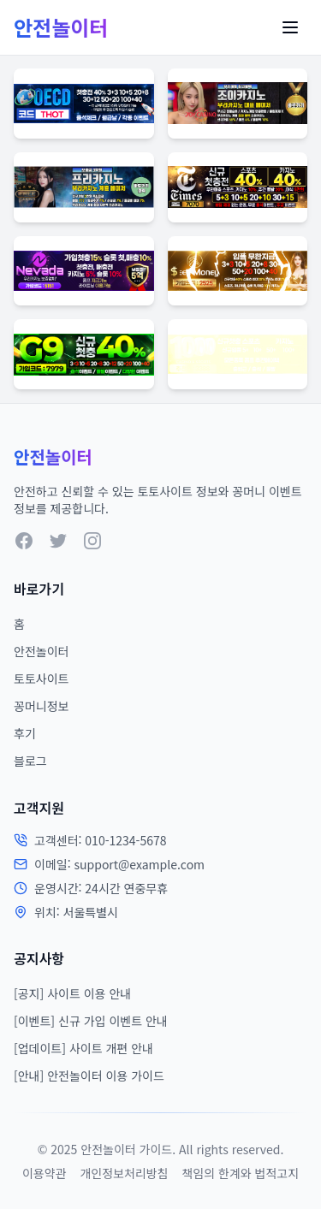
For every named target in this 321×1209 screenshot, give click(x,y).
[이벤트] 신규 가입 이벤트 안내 (91, 1020)
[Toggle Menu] (290, 27)
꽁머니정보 (41, 705)
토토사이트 (41, 678)
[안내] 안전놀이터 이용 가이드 (89, 1075)
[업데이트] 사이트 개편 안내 (83, 1048)
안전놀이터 (41, 651)
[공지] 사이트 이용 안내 (72, 993)
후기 (25, 733)
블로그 (30, 760)
